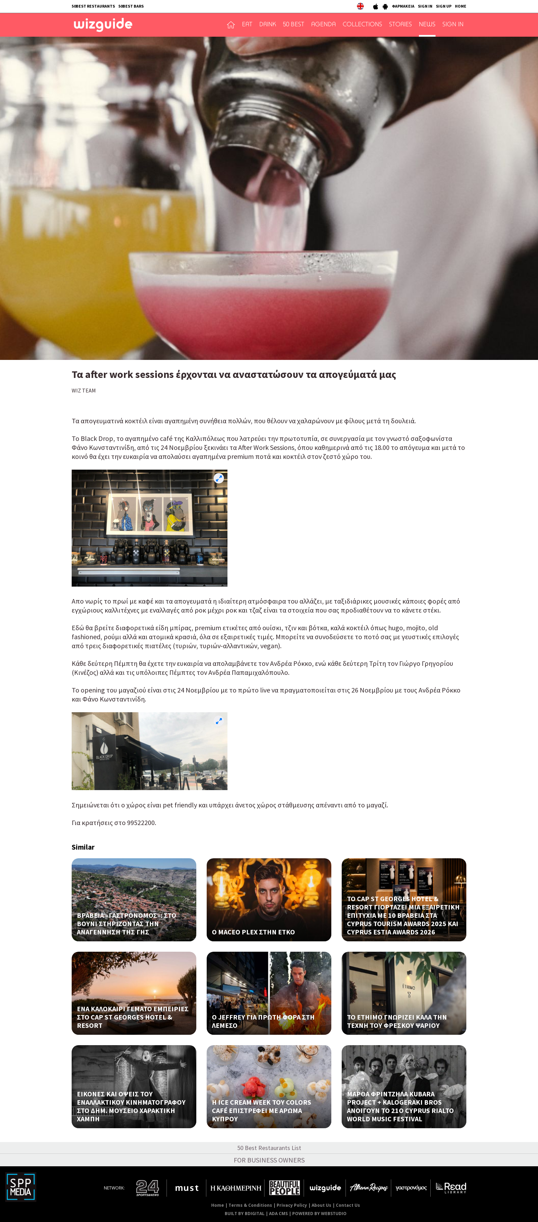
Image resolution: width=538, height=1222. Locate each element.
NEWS (427, 25)
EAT (247, 25)
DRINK (267, 25)
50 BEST (293, 25)
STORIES (400, 25)
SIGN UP (443, 6)
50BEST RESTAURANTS (93, 6)
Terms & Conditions (250, 1205)
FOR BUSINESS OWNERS (269, 1160)
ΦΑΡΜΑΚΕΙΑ (403, 6)
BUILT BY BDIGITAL (244, 1213)
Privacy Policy (292, 1205)
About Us (321, 1205)
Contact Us (348, 1205)
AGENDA (323, 25)
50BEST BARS (131, 6)
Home (217, 1205)
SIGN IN (425, 6)
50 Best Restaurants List (269, 1148)
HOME (460, 6)
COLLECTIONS (362, 25)
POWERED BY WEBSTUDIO (319, 1213)
